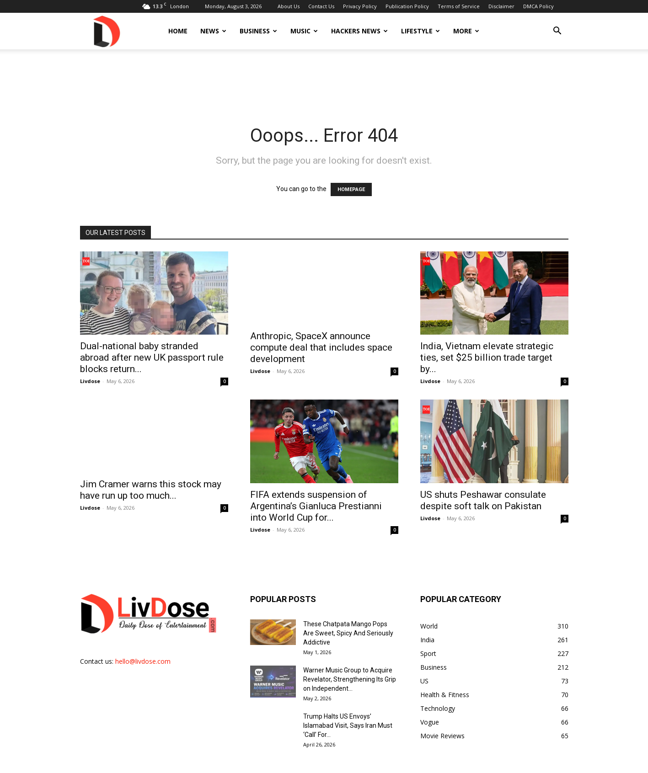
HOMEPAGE (351, 189)
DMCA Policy (538, 6)
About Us (289, 6)
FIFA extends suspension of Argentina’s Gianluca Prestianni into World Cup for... (316, 506)
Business (258, 31)
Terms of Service (459, 6)
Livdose (90, 381)
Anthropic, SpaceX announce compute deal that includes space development (321, 347)
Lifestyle (420, 31)
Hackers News (359, 31)
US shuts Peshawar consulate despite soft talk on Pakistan (483, 500)
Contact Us (321, 6)
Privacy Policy (360, 6)
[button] (557, 31)
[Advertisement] (324, 80)
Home (177, 31)
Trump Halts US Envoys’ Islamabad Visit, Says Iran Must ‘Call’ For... (347, 725)
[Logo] (106, 31)
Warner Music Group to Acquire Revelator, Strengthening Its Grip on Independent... (349, 679)
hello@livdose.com (143, 661)
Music (304, 31)
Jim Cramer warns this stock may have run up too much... (150, 490)
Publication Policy (407, 6)
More (466, 31)
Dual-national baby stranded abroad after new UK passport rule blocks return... (152, 357)
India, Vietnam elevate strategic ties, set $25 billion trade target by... (486, 357)
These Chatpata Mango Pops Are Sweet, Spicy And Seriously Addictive (348, 633)
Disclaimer (501, 6)
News (213, 31)
